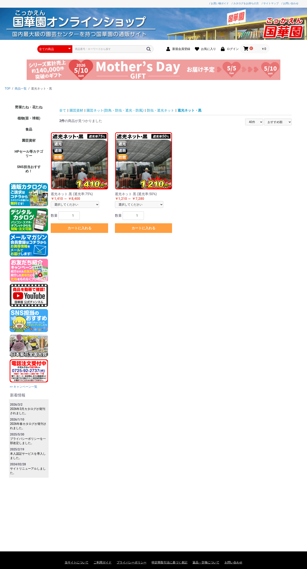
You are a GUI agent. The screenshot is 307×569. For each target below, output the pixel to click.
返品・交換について (206, 562)
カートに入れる (79, 228)
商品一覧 (21, 88)
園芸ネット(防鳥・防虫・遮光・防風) (115, 110)
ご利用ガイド (103, 562)
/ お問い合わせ (289, 3)
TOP (7, 88)
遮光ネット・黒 (189, 110)
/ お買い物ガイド (219, 3)
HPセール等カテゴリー (28, 154)
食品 (28, 129)
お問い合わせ (233, 562)
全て (62, 110)
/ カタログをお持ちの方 (245, 3)
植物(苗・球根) (28, 118)
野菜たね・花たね (28, 107)
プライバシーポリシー (131, 562)
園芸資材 (29, 140)
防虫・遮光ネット (160, 110)
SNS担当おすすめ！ (29, 169)
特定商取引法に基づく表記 (169, 562)
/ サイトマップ (270, 3)
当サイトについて (76, 562)
